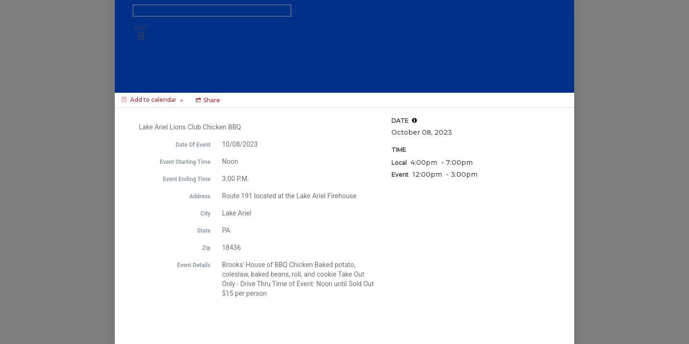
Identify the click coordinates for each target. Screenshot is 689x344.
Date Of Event (193, 144)
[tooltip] (414, 120)
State (204, 230)
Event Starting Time (185, 162)
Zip (206, 248)
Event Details (194, 265)
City (205, 213)
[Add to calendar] (152, 99)
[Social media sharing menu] (207, 100)
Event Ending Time (187, 179)
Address (200, 196)
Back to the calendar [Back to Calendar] (170, 10)
